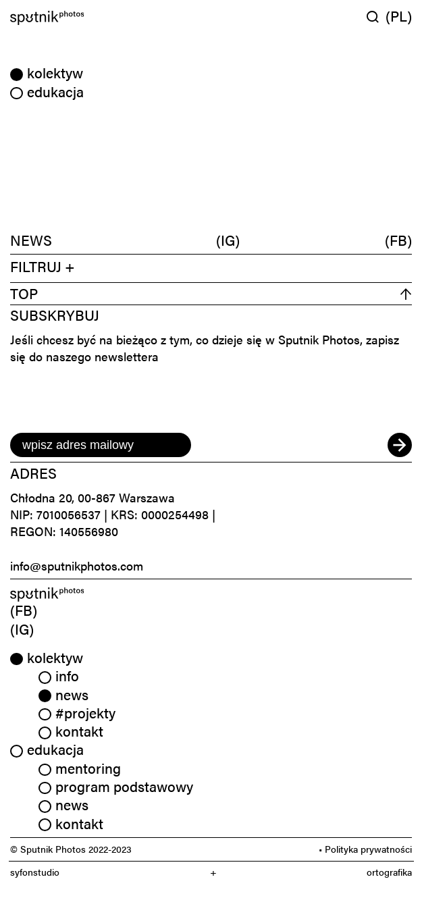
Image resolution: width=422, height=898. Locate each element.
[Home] (108, 18)
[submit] (400, 445)
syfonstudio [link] (34, 872)
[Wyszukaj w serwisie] (376, 16)
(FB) (398, 240)
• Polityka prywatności (365, 848)
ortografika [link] (389, 872)
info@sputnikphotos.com (76, 565)
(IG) (228, 240)
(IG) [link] (22, 628)
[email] (100, 445)
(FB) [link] (23, 610)
